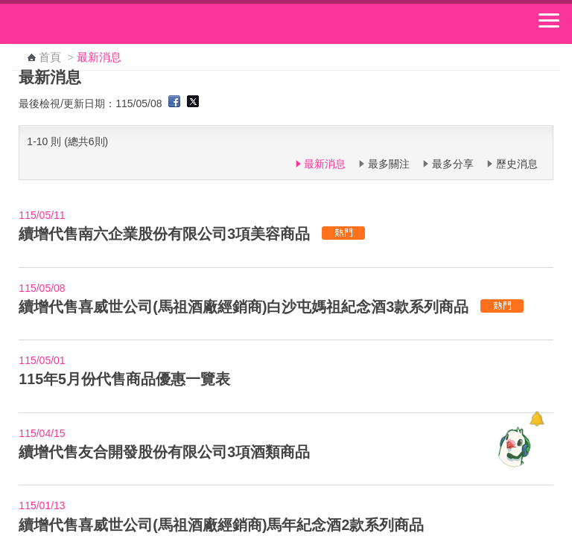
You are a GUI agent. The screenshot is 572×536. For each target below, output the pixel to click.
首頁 (50, 57)
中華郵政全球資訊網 (93, 24)
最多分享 (453, 164)
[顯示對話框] (536, 418)
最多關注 (389, 164)
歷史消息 (517, 164)
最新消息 (325, 164)
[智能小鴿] (512, 446)
